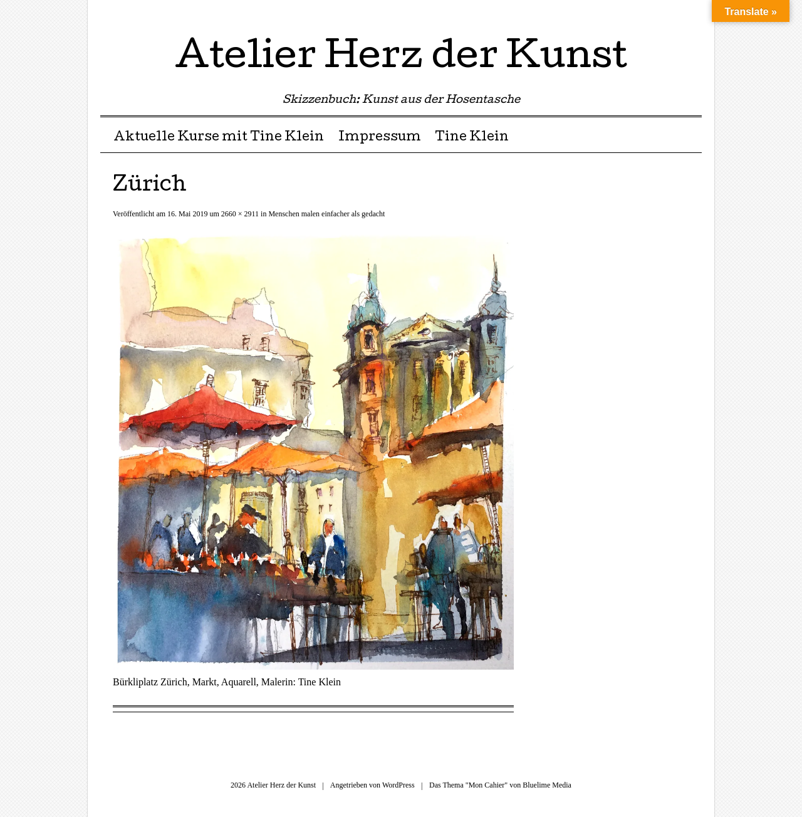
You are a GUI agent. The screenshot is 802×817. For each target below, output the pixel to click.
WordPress (398, 785)
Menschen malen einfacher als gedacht (326, 213)
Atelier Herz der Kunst (401, 59)
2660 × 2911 (240, 213)
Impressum (379, 138)
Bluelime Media (547, 785)
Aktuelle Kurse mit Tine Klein (218, 138)
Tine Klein (472, 138)
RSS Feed (691, 14)
